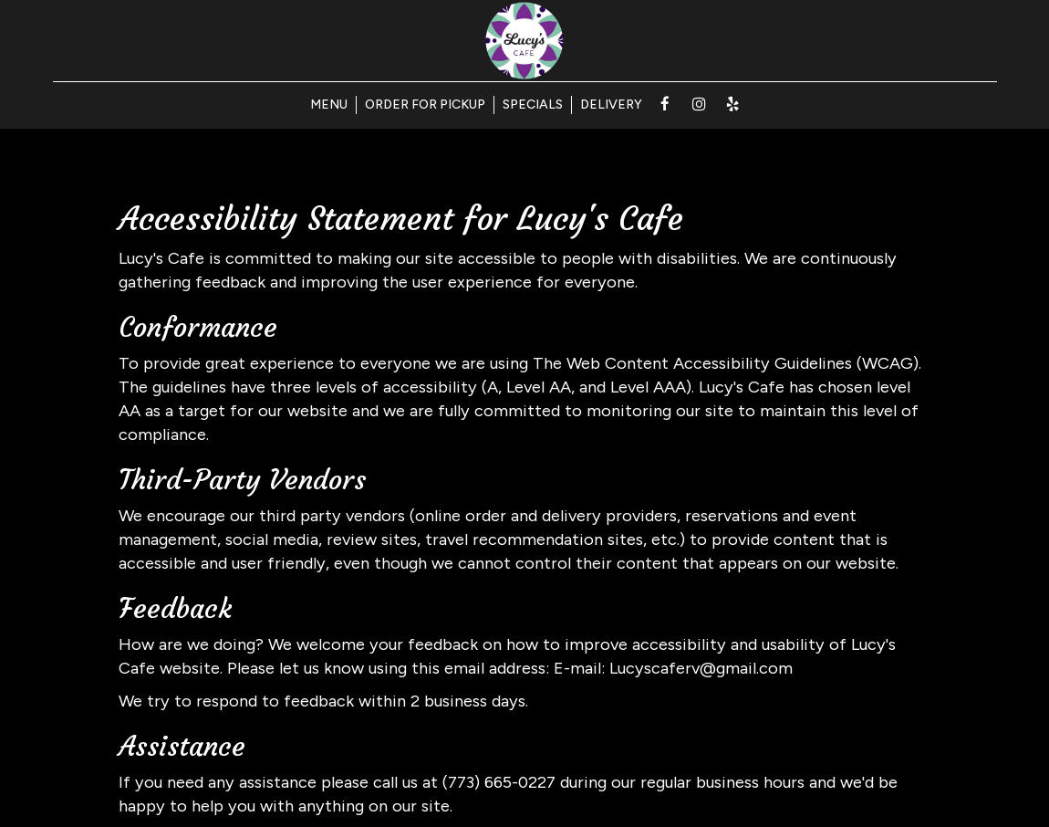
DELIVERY (611, 104)
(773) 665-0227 (499, 782)
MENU (329, 104)
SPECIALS (533, 104)
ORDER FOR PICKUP (425, 104)
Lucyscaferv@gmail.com (701, 668)
